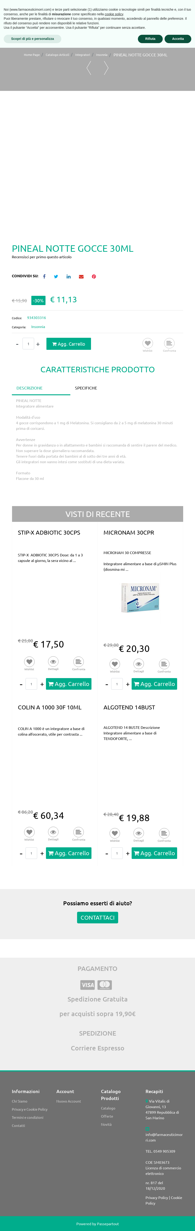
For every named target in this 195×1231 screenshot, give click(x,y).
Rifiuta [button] (150, 1222)
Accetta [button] (178, 1222)
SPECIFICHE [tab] (86, 387)
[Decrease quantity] (17, 344)
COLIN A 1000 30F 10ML (49, 707)
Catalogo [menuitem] (108, 1108)
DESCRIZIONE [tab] (29, 387)
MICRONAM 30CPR (129, 532)
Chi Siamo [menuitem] (19, 1101)
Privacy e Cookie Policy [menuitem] (29, 1109)
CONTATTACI (98, 917)
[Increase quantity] (38, 344)
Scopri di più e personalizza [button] (32, 1222)
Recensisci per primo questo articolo (42, 256)
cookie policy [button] (114, 1197)
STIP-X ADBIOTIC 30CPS (49, 532)
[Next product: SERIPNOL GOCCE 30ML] (106, 68)
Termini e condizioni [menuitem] (27, 1117)
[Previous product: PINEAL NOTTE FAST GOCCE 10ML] (89, 68)
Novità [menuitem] (106, 1124)
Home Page (32, 55)
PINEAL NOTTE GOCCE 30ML (140, 54)
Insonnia (101, 55)
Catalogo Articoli (57, 55)
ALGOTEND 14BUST (129, 707)
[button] (97, 173)
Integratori (82, 55)
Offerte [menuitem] (107, 1116)
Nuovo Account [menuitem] (68, 1101)
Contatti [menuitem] (18, 1125)
